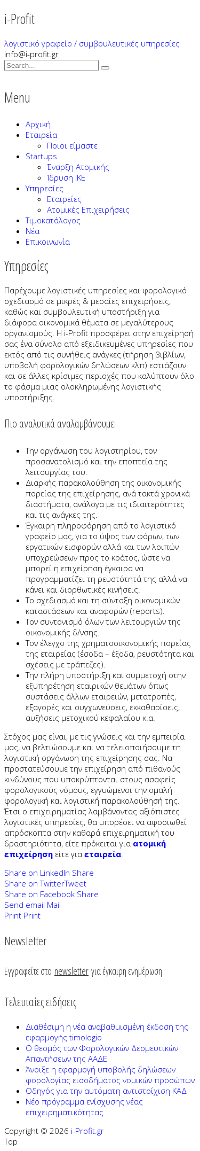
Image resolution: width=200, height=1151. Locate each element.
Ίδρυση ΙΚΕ (66, 177)
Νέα (32, 230)
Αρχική (38, 124)
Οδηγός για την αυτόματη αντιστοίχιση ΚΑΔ (106, 1090)
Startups (41, 156)
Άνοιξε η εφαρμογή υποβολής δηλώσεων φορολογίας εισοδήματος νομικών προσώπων (110, 1074)
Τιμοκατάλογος (53, 220)
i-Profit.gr (87, 1130)
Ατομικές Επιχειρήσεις (88, 209)
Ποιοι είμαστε (72, 145)
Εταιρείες (64, 198)
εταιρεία (102, 854)
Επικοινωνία (48, 241)
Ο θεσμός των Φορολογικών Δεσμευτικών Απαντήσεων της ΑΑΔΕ (102, 1053)
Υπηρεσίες (44, 188)
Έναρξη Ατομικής (78, 166)
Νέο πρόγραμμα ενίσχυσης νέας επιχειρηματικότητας (84, 1106)
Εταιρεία (41, 134)
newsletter (71, 971)
